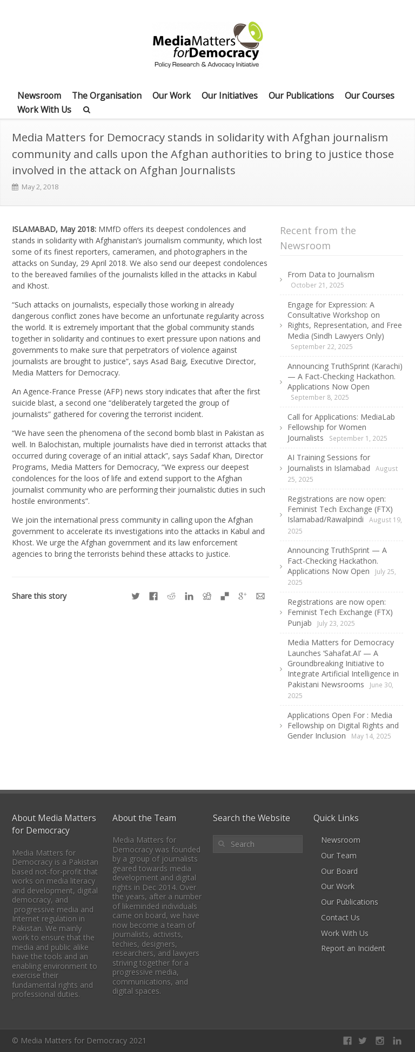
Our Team (339, 855)
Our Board (339, 871)
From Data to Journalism (330, 274)
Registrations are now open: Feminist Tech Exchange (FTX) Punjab (340, 612)
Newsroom (39, 95)
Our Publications (301, 95)
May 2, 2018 (40, 187)
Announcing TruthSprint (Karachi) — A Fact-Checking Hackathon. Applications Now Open (345, 376)
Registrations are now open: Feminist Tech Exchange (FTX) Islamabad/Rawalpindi (340, 509)
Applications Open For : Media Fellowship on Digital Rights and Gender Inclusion (343, 725)
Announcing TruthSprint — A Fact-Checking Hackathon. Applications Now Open (337, 560)
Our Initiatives (230, 95)
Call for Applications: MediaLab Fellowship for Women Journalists (341, 427)
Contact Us (340, 917)
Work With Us (44, 109)
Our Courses (369, 95)
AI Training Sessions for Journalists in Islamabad (328, 462)
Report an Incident (353, 948)
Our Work (171, 95)
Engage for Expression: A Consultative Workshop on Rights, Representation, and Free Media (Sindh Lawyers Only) (344, 320)
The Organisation (107, 95)
